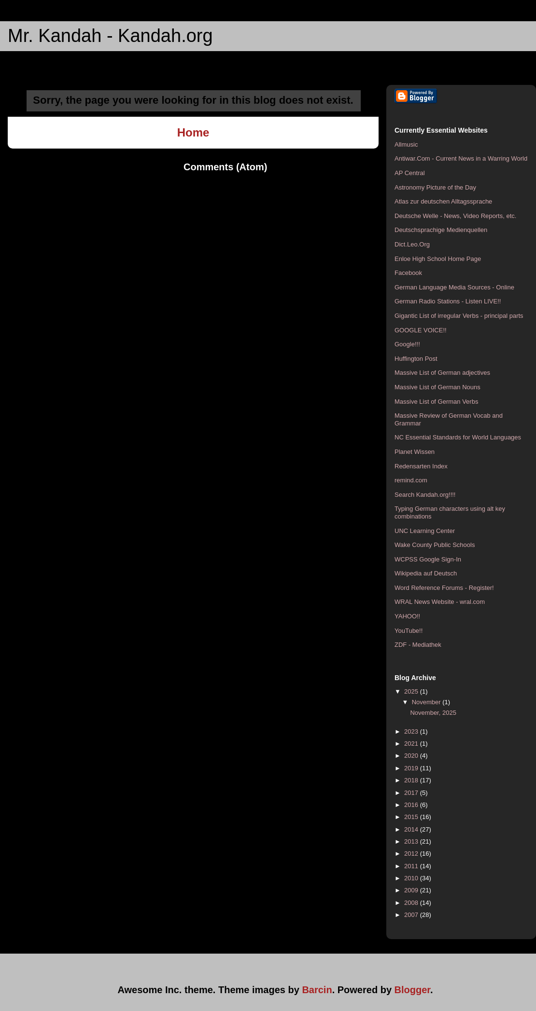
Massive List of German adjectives (442, 372)
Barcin (317, 989)
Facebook (408, 272)
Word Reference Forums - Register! (444, 587)
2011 (412, 866)
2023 (412, 731)
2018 (412, 780)
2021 (412, 743)
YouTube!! (409, 630)
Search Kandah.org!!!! (425, 494)
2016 (412, 804)
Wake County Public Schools (435, 544)
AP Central (410, 173)
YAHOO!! (407, 616)
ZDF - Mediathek (418, 644)
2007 (412, 914)
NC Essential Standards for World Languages (458, 437)
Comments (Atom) (225, 167)
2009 (412, 890)
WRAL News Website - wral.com (440, 601)
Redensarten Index (421, 466)
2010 (412, 878)
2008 (412, 902)
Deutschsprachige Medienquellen (441, 229)
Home (193, 132)
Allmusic (406, 144)
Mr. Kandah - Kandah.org (110, 36)
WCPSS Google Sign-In (428, 559)
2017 (412, 792)
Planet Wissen (415, 451)
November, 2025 (433, 712)
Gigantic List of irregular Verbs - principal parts (459, 315)
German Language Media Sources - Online (454, 287)
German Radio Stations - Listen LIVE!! (448, 301)
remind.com (411, 480)
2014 (412, 829)
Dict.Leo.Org (412, 244)
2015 (412, 816)
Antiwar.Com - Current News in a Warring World (461, 158)
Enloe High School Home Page (438, 258)
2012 (412, 853)
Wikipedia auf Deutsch (426, 573)
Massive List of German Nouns (437, 387)
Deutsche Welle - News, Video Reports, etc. (455, 215)
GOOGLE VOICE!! (421, 330)
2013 (412, 841)
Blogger (412, 989)
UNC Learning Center (425, 530)
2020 (412, 755)
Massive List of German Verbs (436, 401)
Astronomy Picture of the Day (435, 187)
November (427, 702)
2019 (412, 768)
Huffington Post (416, 358)
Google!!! (407, 344)
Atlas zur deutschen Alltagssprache (443, 201)
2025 (412, 691)
